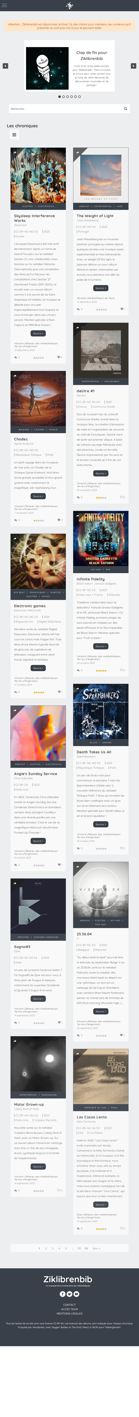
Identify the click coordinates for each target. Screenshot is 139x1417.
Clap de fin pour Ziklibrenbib (91, 55)
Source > (38, 333)
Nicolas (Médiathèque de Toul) (95, 298)
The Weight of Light (95, 216)
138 (86, 1248)
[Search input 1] (65, 108)
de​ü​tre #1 (86, 391)
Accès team (69, 1309)
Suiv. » (96, 1248)
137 (79, 1248)
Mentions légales (70, 1313)
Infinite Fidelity (91, 579)
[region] (69, 66)
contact (69, 1305)
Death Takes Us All (94, 752)
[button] (91, 68)
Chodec (21, 439)
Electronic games (30, 606)
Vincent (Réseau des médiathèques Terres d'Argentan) (36, 345)
